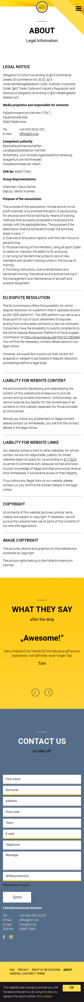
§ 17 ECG (70, 459)
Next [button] (48, 693)
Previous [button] (35, 693)
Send (17, 897)
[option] (42, 651)
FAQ (12, 969)
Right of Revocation (46, 969)
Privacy (23, 969)
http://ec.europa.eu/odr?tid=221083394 (52, 337)
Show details (44, 996)
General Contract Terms (27, 973)
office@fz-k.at (29, 134)
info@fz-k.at (27, 924)
